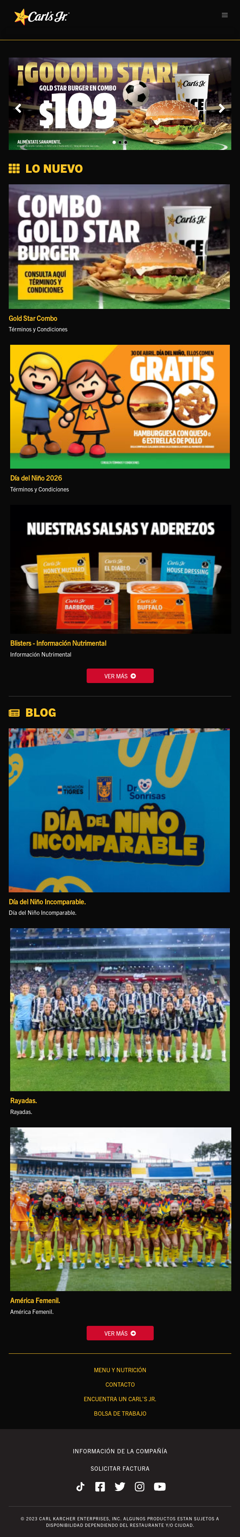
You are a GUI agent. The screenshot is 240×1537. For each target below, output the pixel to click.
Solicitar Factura (120, 1468)
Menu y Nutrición (120, 1369)
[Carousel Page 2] (120, 142)
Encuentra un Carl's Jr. (120, 1398)
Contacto (120, 1384)
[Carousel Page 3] (126, 142)
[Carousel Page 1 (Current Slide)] (114, 142)
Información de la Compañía (120, 1450)
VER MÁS (120, 675)
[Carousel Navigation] (120, 108)
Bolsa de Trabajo (120, 1413)
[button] (224, 15)
